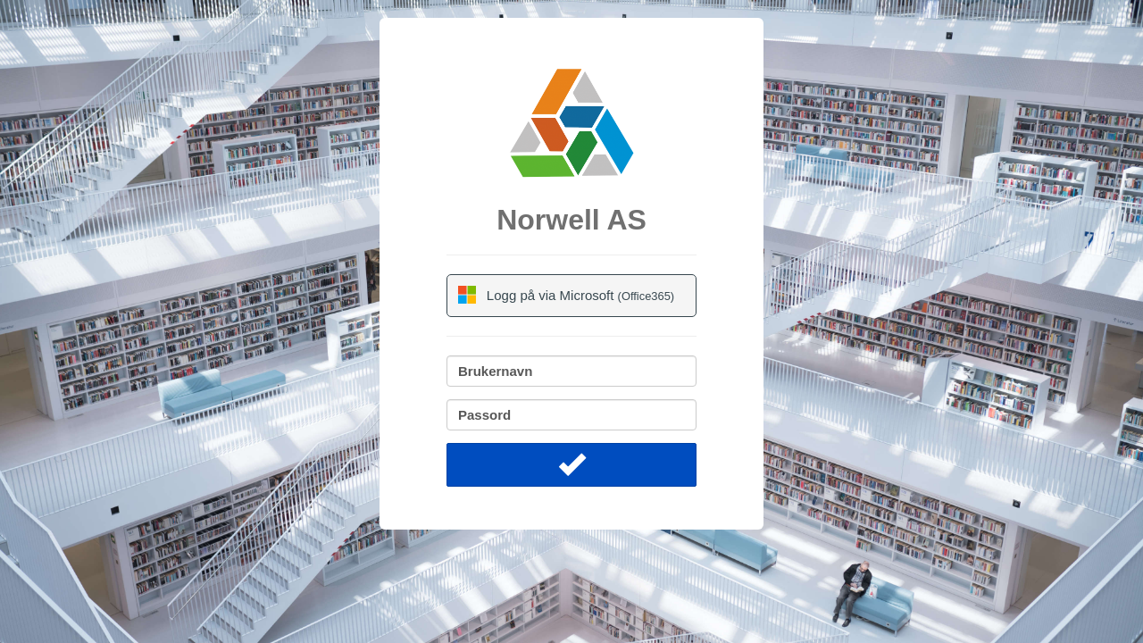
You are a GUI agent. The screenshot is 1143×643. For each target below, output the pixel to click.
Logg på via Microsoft (566, 295)
